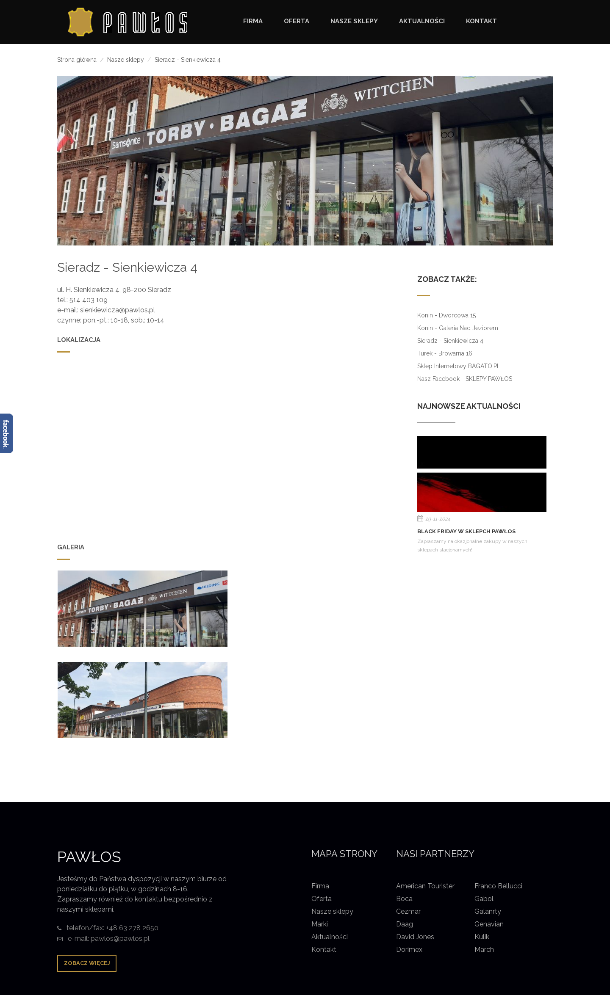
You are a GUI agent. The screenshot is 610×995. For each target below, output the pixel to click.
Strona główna (77, 59)
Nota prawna (489, 941)
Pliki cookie (535, 941)
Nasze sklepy (125, 59)
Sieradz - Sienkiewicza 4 (450, 340)
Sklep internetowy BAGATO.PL (458, 366)
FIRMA (253, 21)
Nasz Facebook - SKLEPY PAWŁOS (464, 378)
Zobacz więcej (87, 871)
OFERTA (296, 21)
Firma (320, 795)
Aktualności (329, 845)
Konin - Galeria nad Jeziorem (457, 328)
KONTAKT (481, 21)
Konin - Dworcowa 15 (446, 315)
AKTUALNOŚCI (422, 21)
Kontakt (323, 858)
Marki (319, 833)
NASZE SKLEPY (354, 21)
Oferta (321, 807)
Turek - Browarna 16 (444, 353)
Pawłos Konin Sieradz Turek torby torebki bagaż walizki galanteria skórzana (231, 928)
